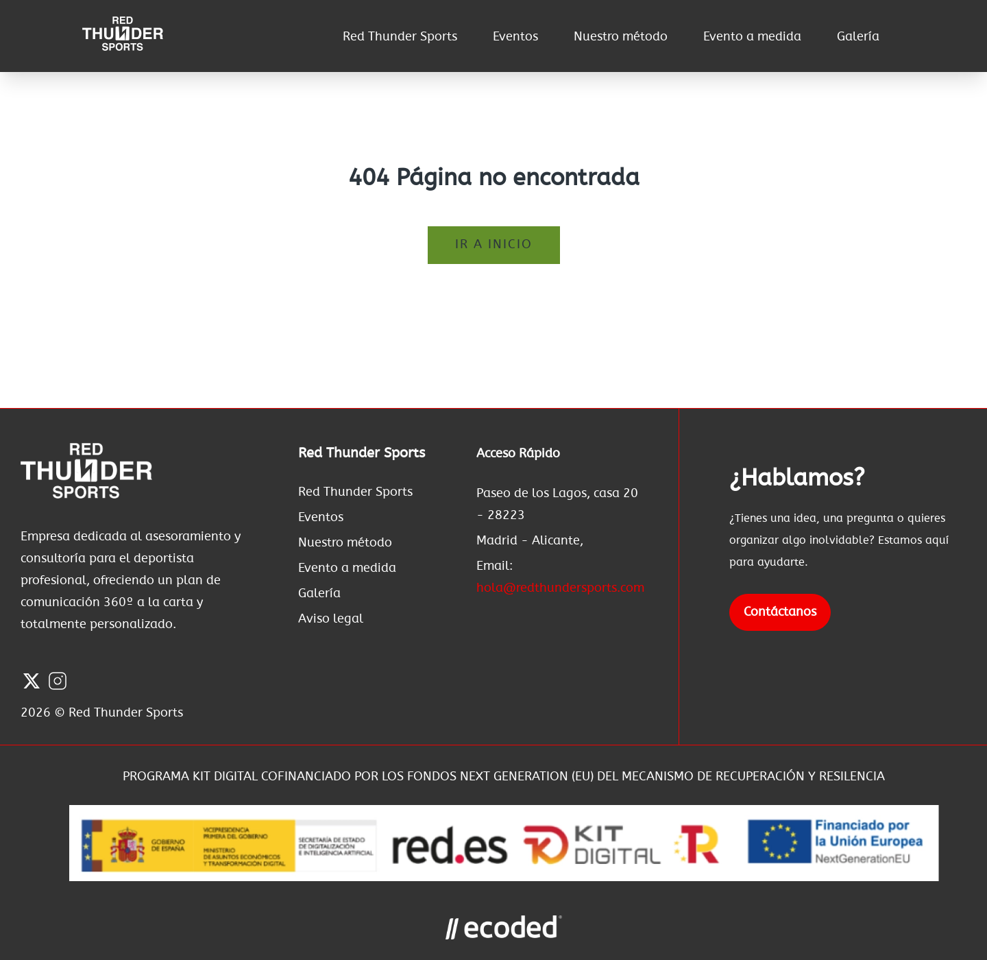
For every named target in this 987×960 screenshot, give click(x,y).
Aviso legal (330, 619)
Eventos (515, 37)
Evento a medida (752, 37)
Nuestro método (621, 37)
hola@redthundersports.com (560, 588)
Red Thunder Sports (400, 37)
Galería (858, 37)
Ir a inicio (494, 245)
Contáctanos (780, 612)
